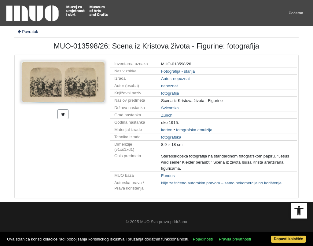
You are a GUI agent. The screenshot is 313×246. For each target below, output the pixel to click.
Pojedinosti (203, 239)
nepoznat (169, 86)
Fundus (168, 175)
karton (166, 130)
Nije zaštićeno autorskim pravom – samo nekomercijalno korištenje (221, 183)
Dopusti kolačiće (288, 239)
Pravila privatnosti (235, 239)
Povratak (27, 31)
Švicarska (170, 108)
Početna (296, 13)
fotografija (170, 93)
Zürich (166, 115)
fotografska (171, 137)
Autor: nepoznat (175, 78)
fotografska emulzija (194, 130)
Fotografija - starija (178, 71)
